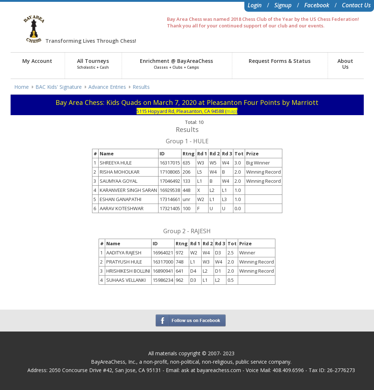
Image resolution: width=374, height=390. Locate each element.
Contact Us (356, 5)
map (231, 111)
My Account (37, 60)
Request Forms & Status (279, 60)
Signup (282, 5)
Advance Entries (107, 86)
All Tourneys (93, 63)
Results (141, 86)
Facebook (316, 5)
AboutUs (345, 63)
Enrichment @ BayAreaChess (176, 63)
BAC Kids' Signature (58, 86)
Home (21, 86)
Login (255, 5)
